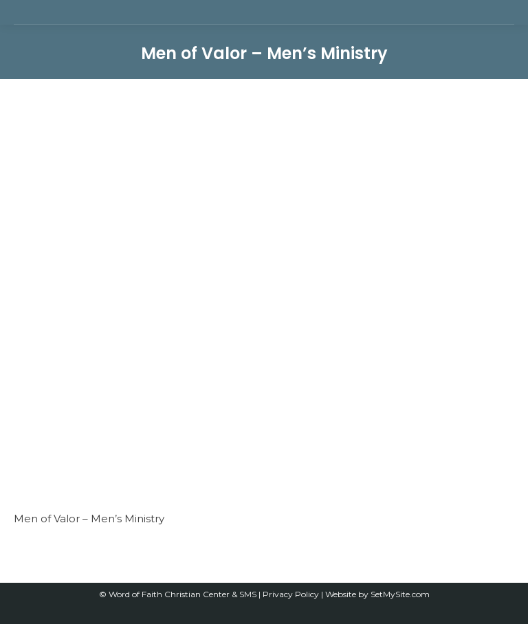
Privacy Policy (292, 594)
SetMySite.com (400, 594)
